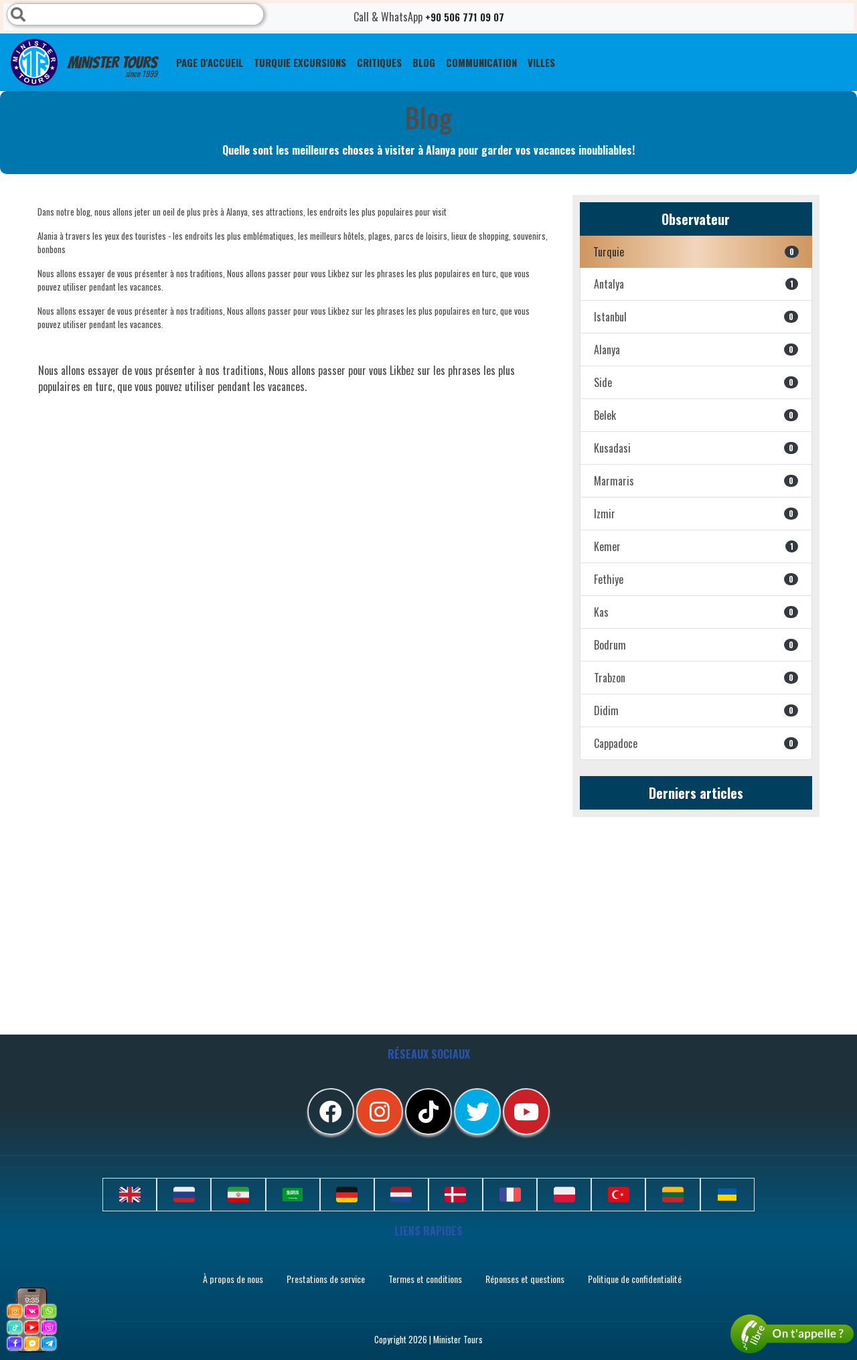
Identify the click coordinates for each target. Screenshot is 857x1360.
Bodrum (696, 645)
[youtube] (526, 1111)
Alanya (696, 350)
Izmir (696, 514)
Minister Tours (84, 62)
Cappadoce (696, 743)
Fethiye (696, 579)
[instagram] (379, 1111)
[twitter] (477, 1111)
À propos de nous (233, 1279)
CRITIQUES (379, 62)
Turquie (696, 252)
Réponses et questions (524, 1279)
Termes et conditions (425, 1279)
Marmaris (696, 481)
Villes (541, 62)
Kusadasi (696, 448)
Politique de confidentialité (635, 1279)
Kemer (696, 546)
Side (696, 382)
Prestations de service (326, 1279)
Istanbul (696, 317)
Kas (696, 612)
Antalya (696, 284)
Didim (696, 710)
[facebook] (330, 1111)
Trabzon (696, 678)
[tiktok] (428, 1111)
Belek (696, 415)
